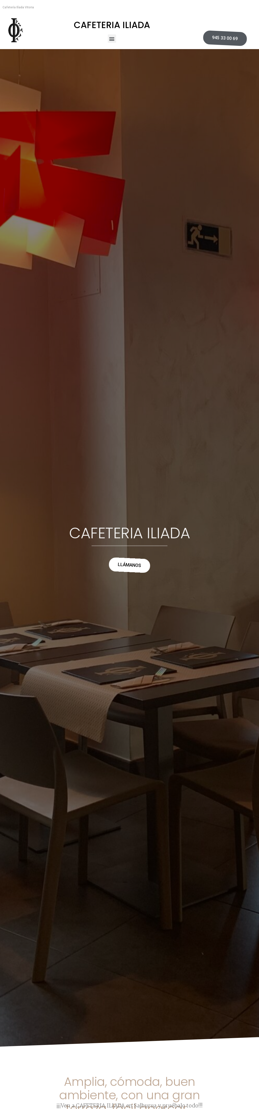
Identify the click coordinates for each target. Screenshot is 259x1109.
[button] (112, 38)
